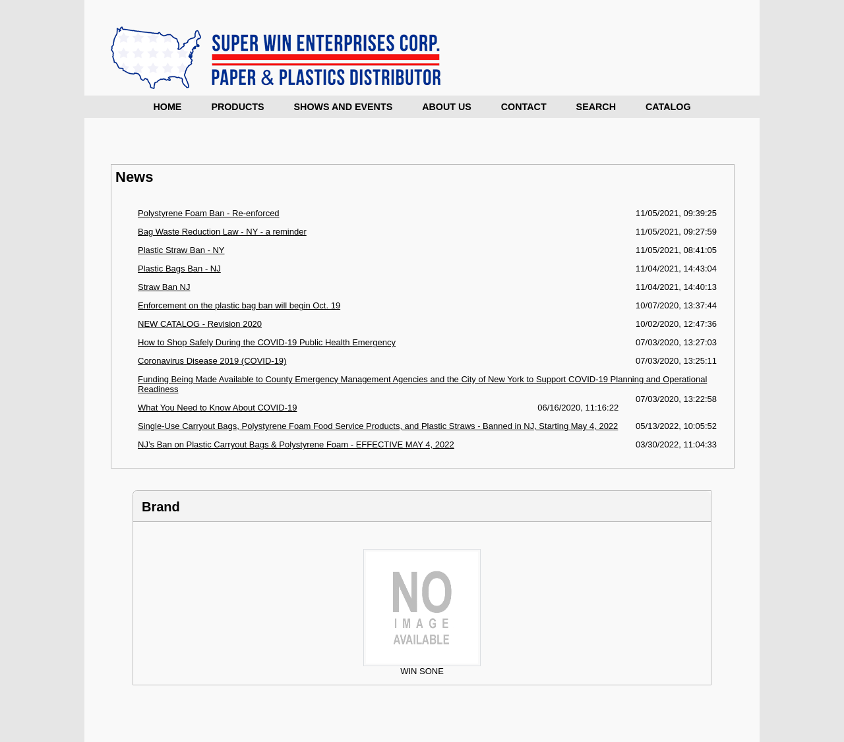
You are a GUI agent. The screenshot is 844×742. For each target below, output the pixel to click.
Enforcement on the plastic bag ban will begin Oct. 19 (239, 305)
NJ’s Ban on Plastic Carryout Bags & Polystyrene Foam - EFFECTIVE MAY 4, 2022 (296, 444)
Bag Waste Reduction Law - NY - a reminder (222, 232)
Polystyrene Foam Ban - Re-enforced (209, 213)
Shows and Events (343, 106)
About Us (446, 106)
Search (596, 106)
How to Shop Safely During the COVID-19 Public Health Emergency (267, 342)
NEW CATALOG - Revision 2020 (200, 324)
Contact (524, 106)
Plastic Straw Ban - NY (181, 250)
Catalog (668, 106)
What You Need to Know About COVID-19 (217, 408)
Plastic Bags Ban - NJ (179, 268)
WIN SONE (422, 667)
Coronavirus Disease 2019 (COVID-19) (212, 361)
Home (168, 106)
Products (237, 106)
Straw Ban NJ (164, 287)
